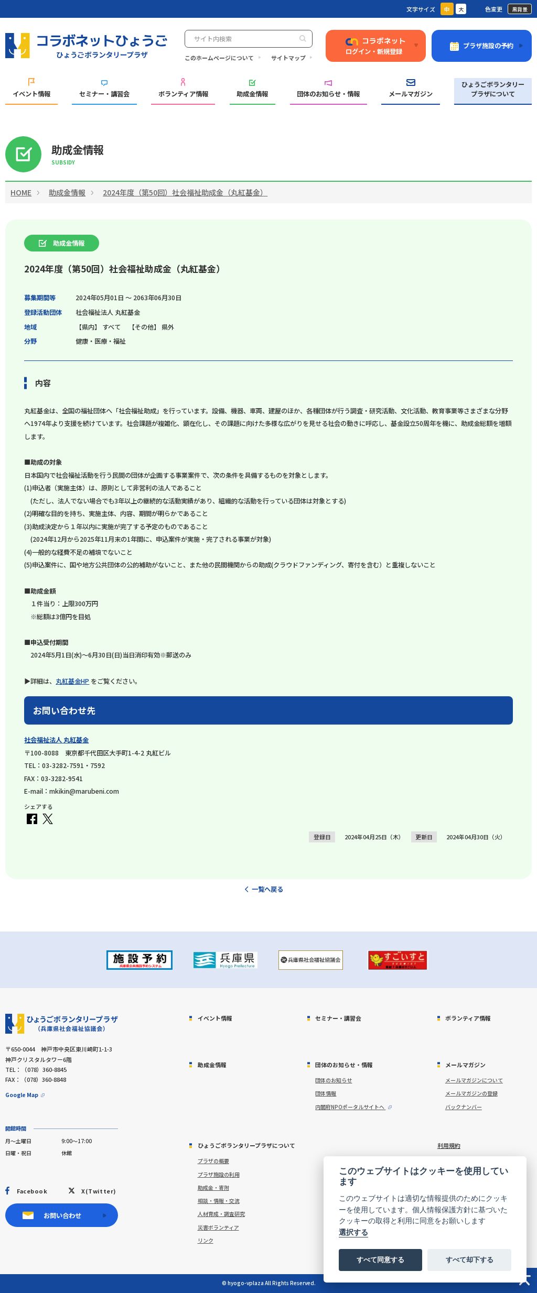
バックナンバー (463, 1107)
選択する (353, 1232)
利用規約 (448, 1145)
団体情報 (325, 1093)
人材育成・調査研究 (221, 1214)
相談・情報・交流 (219, 1200)
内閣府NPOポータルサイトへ (350, 1107)
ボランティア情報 (183, 88)
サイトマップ (288, 57)
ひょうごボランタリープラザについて (492, 89)
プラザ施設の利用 (219, 1174)
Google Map (21, 1095)
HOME (20, 192)
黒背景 (520, 9)
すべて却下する (469, 1260)
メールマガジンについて (474, 1080)
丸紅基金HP (72, 681)
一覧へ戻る (267, 889)
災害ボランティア (218, 1227)
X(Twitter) (98, 1191)
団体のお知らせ (333, 1080)
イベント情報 (31, 88)
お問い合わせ (62, 1215)
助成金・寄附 (213, 1187)
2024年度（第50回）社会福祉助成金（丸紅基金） (185, 192)
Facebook (32, 1191)
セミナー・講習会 (104, 89)
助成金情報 (252, 89)
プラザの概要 (213, 1161)
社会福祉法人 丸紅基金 (56, 739)
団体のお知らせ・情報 (328, 89)
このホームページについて (219, 57)
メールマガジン (411, 88)
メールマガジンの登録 (471, 1093)
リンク (205, 1240)
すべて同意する (380, 1260)
